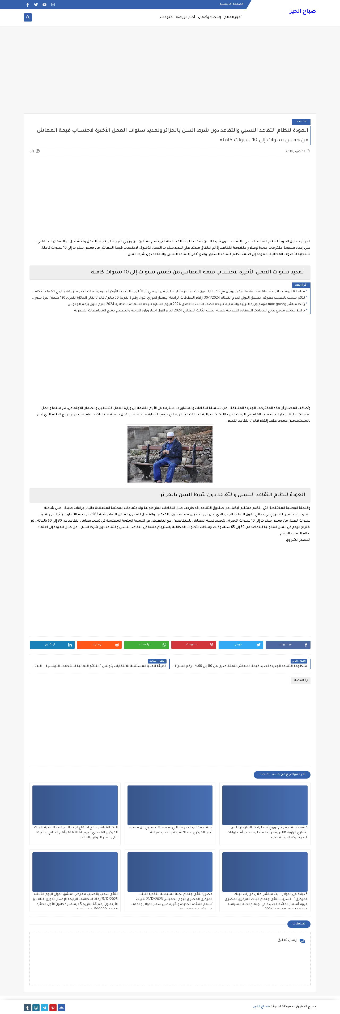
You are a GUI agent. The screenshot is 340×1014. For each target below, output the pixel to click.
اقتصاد (301, 122)
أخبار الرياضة (185, 17)
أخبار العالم (232, 17)
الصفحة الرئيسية (231, 4)
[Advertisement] (170, 72)
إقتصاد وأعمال (209, 17)
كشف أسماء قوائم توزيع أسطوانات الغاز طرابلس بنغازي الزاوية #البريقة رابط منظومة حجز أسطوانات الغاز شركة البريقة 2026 (267, 833)
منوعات (166, 17)
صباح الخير (303, 12)
